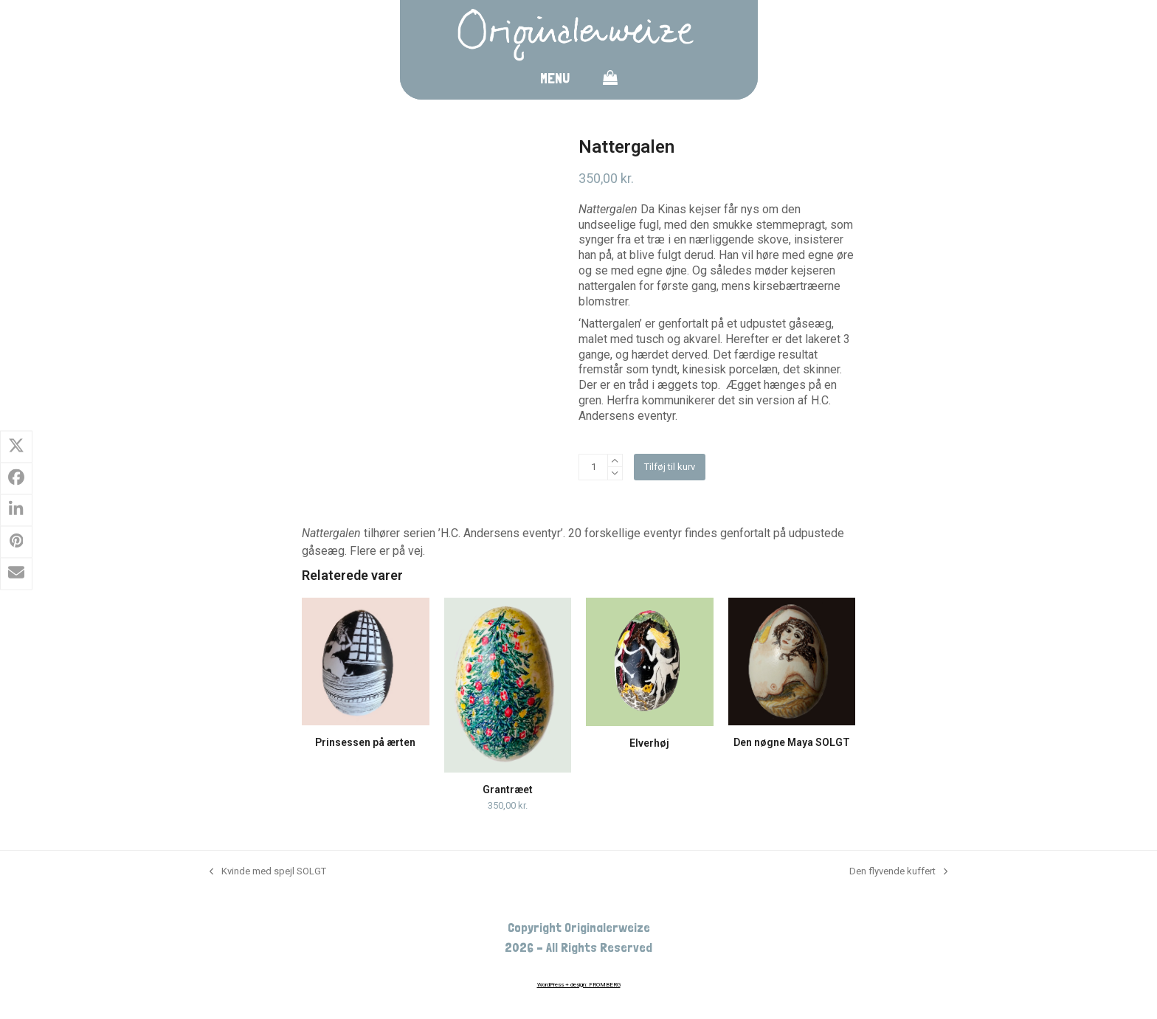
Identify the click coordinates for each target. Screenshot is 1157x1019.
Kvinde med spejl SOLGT (268, 872)
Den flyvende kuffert (898, 872)
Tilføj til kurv (669, 466)
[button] (610, 80)
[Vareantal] (593, 467)
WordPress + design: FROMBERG (579, 984)
